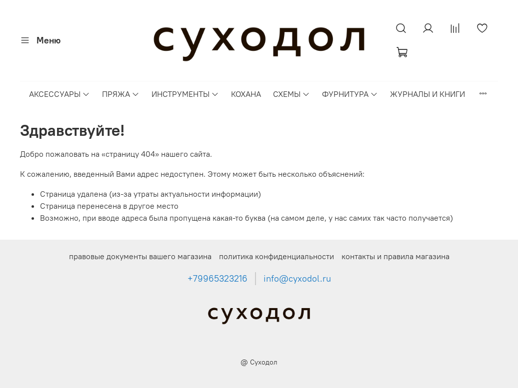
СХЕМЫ (291, 94)
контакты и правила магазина (396, 256)
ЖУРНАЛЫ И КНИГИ (427, 94)
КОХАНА (246, 94)
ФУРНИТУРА (350, 94)
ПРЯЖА (121, 94)
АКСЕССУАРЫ (59, 94)
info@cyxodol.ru (297, 278)
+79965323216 (218, 278)
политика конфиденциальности (276, 256)
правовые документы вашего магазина (140, 256)
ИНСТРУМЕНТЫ (185, 94)
